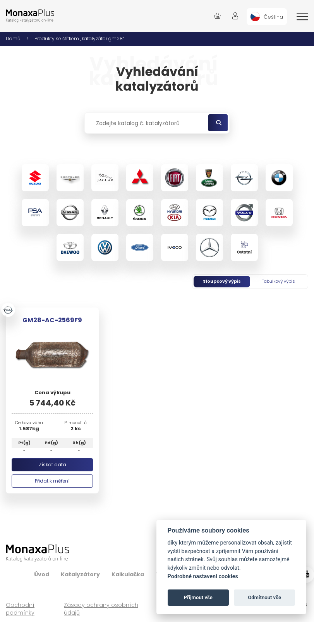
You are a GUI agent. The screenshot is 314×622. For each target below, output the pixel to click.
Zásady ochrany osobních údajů (101, 609)
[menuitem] (267, 16)
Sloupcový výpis (222, 281)
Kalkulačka (128, 574)
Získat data (52, 464)
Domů (13, 38)
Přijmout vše (198, 597)
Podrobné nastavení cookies (203, 576)
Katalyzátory (80, 574)
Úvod (41, 574)
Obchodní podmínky (20, 609)
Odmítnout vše (264, 597)
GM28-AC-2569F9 (52, 320)
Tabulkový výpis (278, 281)
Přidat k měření (52, 481)
